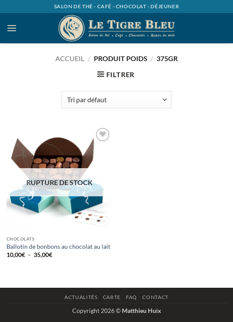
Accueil (69, 58)
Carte (112, 297)
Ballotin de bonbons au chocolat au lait (58, 246)
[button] (11, 28)
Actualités (80, 297)
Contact (155, 297)
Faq (131, 297)
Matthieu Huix (141, 310)
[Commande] (116, 99)
